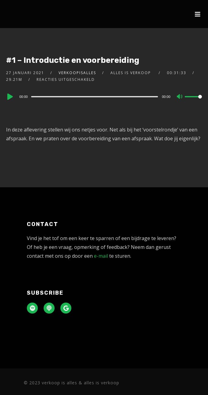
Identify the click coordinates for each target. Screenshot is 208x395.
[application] (104, 96)
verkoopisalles (77, 72)
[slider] (94, 96)
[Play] (9, 97)
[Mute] (180, 97)
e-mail (101, 256)
